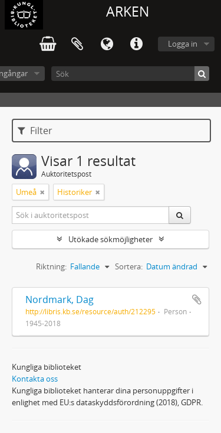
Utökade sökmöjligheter (110, 239)
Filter (35, 130)
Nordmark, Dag (59, 299)
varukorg (47, 44)
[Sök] (130, 73)
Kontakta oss (35, 378)
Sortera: (129, 266)
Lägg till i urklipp (197, 299)
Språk (106, 44)
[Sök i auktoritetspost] (91, 215)
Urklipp (77, 44)
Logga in (182, 43)
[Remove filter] (42, 192)
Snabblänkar (136, 44)
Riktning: (51, 266)
